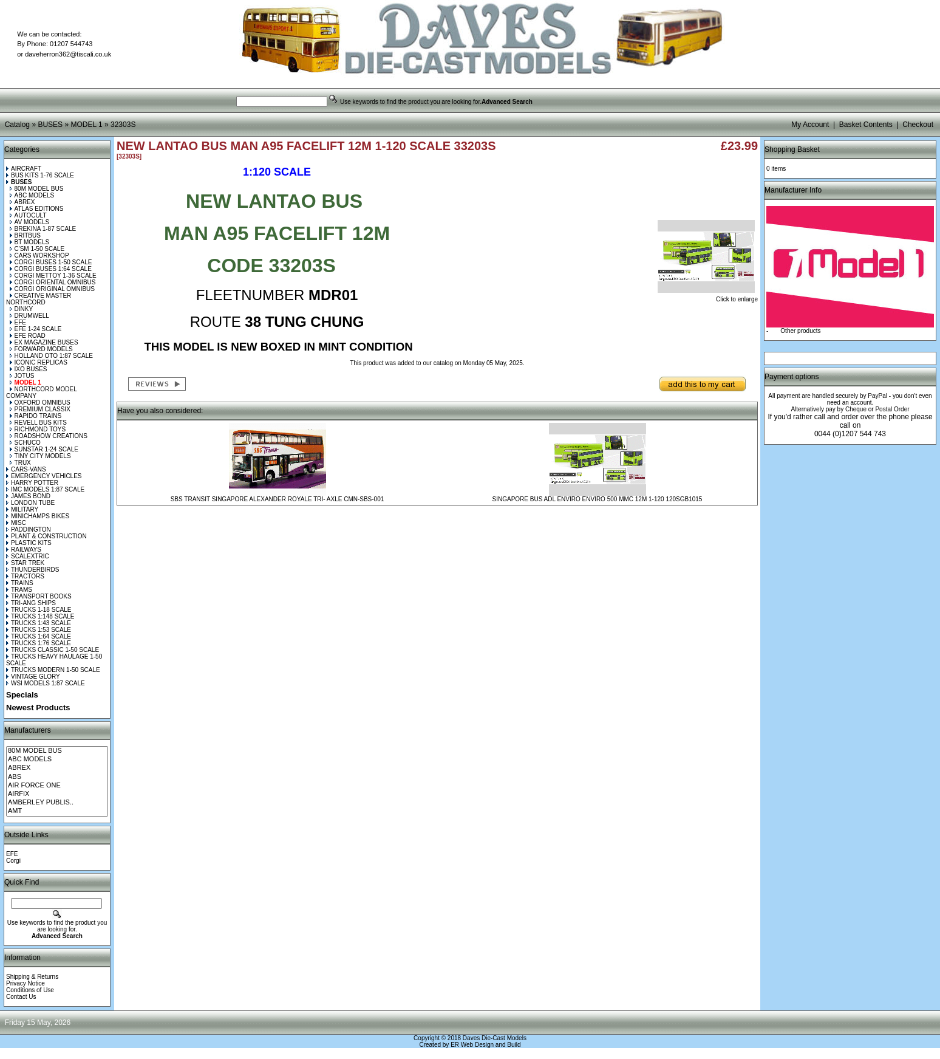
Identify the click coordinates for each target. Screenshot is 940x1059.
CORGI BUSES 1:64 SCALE (51, 269)
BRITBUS (25, 235)
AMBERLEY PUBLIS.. (57, 802)
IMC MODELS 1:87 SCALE (45, 489)
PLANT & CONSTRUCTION (46, 536)
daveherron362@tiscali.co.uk (68, 54)
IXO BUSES (28, 369)
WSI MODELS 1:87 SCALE (45, 683)
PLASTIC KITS (29, 543)
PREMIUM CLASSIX (40, 409)
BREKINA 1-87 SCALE (43, 228)
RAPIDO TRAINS (36, 416)
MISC (16, 522)
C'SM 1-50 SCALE (37, 248)
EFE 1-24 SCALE (36, 329)
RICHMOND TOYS (38, 429)
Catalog (17, 124)
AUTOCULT (28, 215)
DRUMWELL (29, 315)
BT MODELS (30, 242)
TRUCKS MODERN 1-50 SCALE (53, 670)
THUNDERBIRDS (32, 569)
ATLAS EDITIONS (37, 208)
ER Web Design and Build (485, 1044)
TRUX (20, 462)
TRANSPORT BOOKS (39, 596)
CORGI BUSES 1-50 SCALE (51, 262)
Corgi (13, 860)
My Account (810, 124)
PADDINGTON (28, 529)
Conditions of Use (30, 990)
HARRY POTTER (32, 482)
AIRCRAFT (23, 168)
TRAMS (19, 589)
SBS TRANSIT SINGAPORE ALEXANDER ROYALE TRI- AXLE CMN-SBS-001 (277, 499)
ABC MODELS (32, 195)
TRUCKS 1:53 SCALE (38, 629)
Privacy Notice (25, 983)
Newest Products (38, 707)
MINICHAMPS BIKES (37, 516)
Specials (22, 694)
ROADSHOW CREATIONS (48, 436)
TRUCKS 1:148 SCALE (40, 616)
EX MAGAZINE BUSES (44, 342)
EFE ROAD (28, 335)
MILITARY (22, 509)
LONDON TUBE (30, 502)
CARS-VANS (26, 469)
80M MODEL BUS (37, 188)
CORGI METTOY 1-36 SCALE (53, 275)
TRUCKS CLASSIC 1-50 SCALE (52, 649)
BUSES (50, 124)
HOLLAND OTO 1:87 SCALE (51, 355)
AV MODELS (30, 222)
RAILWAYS (23, 549)
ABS (57, 777)
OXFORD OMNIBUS (40, 402)
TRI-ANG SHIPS (31, 603)
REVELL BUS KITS (38, 422)
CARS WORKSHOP (39, 255)
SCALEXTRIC (27, 556)
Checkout (917, 124)
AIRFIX (57, 794)
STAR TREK (25, 563)
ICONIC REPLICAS (38, 362)
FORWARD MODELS (41, 349)
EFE (18, 322)
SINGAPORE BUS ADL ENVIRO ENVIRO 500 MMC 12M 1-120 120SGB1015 (597, 499)
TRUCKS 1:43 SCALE (38, 623)
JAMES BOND (28, 496)
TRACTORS (25, 576)
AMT (57, 811)
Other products (800, 330)
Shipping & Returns (32, 976)
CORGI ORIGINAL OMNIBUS (52, 289)
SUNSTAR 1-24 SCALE (44, 449)
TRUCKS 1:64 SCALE (38, 636)
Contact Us (21, 996)
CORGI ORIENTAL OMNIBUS (53, 282)
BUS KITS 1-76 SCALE (40, 175)
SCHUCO (25, 442)
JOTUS (22, 375)
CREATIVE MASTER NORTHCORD (38, 299)
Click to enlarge (708, 296)
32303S (123, 124)
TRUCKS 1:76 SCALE (38, 643)
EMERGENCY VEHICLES (44, 476)
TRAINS (19, 583)
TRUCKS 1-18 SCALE (38, 609)
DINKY (21, 309)
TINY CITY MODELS (40, 456)
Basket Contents (866, 124)
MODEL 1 (86, 124)
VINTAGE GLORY (33, 676)
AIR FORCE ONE (57, 785)
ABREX (22, 202)
